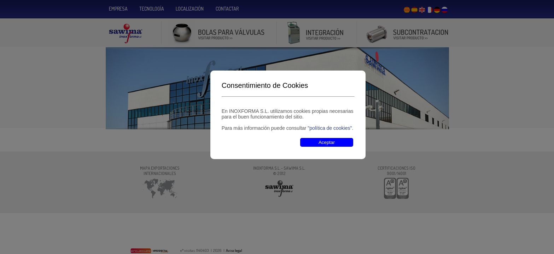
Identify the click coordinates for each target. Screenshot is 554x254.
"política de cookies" (330, 128)
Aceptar (327, 142)
